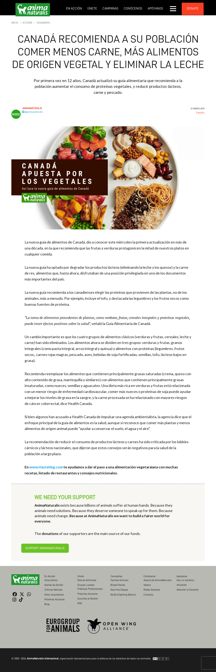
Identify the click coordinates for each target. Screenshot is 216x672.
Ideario (147, 585)
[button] (173, 8)
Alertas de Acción (53, 585)
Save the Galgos (119, 589)
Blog (47, 604)
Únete (92, 8)
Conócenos (133, 8)
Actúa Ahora (50, 580)
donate (192, 8)
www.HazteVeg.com (46, 467)
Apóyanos (155, 8)
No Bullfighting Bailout (123, 594)
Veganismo (43, 22)
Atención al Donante (187, 589)
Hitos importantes (54, 594)
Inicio (14, 22)
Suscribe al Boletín (87, 598)
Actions (27, 22)
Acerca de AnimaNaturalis (158, 580)
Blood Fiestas (117, 585)
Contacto (148, 594)
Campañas (110, 8)
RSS (79, 603)
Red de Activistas (86, 580)
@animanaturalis (32, 111)
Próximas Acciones (54, 599)
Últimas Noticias (53, 589)
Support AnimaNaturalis (45, 548)
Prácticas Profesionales (90, 588)
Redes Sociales (152, 589)
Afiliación (182, 585)
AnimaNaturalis (32, 108)
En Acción (74, 8)
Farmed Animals (119, 580)
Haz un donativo (185, 580)
